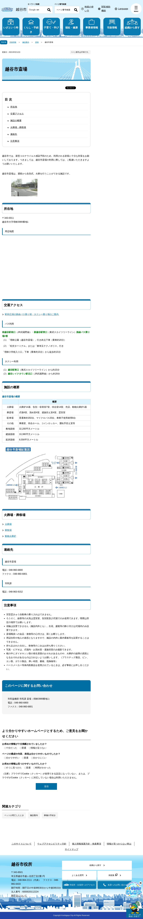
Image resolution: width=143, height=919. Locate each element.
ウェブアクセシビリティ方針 (51, 844)
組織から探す (132, 24)
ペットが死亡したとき (14, 815)
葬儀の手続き (50, 815)
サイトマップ (71, 849)
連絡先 (13, 134)
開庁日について (19, 895)
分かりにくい (39, 758)
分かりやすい (12, 758)
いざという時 (11, 24)
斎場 (37, 42)
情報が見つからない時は (119, 844)
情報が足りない (38, 748)
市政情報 (112, 24)
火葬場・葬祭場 (18, 127)
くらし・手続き (31, 26)
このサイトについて (21, 844)
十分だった (11, 748)
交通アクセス (17, 114)
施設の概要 (16, 120)
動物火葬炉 (10, 536)
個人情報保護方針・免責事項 (86, 844)
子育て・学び (51, 24)
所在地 (13, 107)
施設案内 (25, 42)
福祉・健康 (71, 24)
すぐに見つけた (14, 767)
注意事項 (14, 141)
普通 (24, 748)
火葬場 (8, 524)
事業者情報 (91, 24)
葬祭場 (8, 530)
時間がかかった (43, 767)
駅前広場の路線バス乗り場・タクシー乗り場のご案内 (32, 314)
